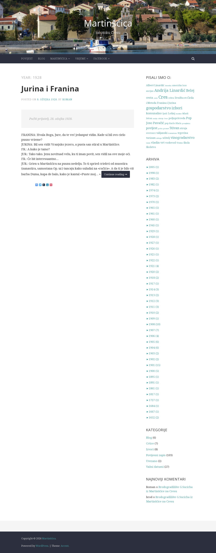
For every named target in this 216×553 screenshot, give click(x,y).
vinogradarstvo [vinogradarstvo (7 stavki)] (183, 137)
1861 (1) (152, 388)
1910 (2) (152, 312)
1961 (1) (152, 213)
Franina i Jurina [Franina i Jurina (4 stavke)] (166, 103)
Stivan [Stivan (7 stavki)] (174, 128)
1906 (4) (152, 336)
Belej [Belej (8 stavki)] (190, 90)
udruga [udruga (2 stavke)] (159, 138)
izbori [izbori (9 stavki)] (177, 107)
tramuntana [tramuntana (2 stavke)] (172, 133)
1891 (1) (152, 382)
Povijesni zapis (156, 455)
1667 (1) (152, 411)
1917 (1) (152, 283)
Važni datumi (155, 466)
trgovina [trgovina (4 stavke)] (183, 133)
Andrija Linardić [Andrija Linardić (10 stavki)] (169, 90)
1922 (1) (152, 260)
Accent (65, 545)
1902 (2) (152, 359)
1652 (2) (152, 417)
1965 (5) (152, 207)
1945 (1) (152, 225)
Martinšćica (108, 23)
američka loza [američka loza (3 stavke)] (179, 85)
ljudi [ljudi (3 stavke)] (164, 113)
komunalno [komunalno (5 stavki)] (154, 113)
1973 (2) (152, 196)
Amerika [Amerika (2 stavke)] (168, 86)
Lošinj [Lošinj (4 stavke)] (171, 113)
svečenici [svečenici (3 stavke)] (151, 133)
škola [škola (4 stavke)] (186, 142)
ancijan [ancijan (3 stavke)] (150, 90)
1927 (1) (152, 242)
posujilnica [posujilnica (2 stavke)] (186, 123)
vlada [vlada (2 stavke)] (148, 143)
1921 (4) (152, 266)
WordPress (42, 545)
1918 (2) (152, 277)
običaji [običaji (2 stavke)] (160, 118)
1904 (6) (152, 347)
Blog (41, 58)
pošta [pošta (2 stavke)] (160, 128)
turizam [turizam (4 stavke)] (151, 137)
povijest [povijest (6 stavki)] (151, 128)
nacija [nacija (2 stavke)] (155, 118)
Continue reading (117, 175)
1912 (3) (152, 301)
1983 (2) (152, 178)
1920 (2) (152, 272)
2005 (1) (152, 167)
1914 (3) (152, 289)
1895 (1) (152, 377)
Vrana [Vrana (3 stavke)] (180, 142)
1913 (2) (152, 295)
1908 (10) (153, 324)
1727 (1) (152, 400)
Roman (67, 99)
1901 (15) (153, 365)
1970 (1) (152, 202)
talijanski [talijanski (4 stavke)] (161, 133)
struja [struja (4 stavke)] (183, 128)
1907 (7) (152, 330)
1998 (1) (152, 173)
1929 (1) (152, 231)
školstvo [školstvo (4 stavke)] (151, 147)
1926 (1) (152, 248)
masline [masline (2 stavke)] (179, 114)
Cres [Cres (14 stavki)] (163, 97)
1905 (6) (152, 342)
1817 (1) (152, 394)
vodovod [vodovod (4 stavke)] (170, 142)
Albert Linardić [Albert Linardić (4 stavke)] (155, 85)
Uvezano (151, 461)
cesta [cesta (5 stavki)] (149, 97)
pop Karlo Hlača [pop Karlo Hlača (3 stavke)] (173, 123)
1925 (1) (152, 254)
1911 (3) (152, 307)
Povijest (27, 58)
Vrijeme (80, 58)
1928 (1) (152, 237)
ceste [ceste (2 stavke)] (156, 98)
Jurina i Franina (50, 88)
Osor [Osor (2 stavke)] (166, 118)
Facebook (100, 58)
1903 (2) (152, 353)
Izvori (150, 449)
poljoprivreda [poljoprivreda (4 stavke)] (177, 118)
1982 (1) (152, 184)
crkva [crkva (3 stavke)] (171, 97)
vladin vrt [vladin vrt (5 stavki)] (158, 142)
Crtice (150, 443)
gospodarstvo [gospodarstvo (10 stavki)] (158, 108)
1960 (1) (152, 219)
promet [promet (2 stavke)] (166, 128)
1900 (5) (152, 371)
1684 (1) (152, 406)
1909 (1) (152, 318)
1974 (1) (152, 190)
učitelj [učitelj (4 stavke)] (166, 137)
